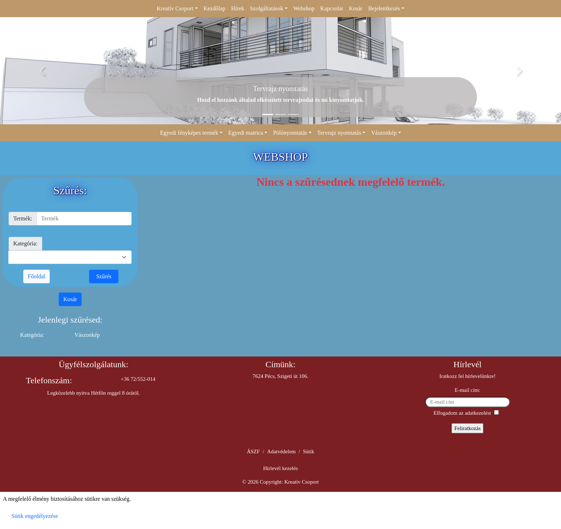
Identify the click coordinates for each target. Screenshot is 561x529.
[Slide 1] (267, 114)
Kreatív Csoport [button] (175, 8)
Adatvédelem (281, 451)
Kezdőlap (214, 8)
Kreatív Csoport (301, 482)
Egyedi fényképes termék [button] (189, 133)
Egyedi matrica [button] (245, 133)
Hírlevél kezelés (280, 468)
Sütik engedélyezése (34, 516)
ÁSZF (253, 451)
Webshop (303, 8)
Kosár (355, 8)
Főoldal (36, 276)
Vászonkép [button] (383, 133)
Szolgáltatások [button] (266, 8)
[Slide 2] (280, 114)
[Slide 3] (293, 114)
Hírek (237, 8)
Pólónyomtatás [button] (290, 133)
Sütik (308, 451)
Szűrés (104, 276)
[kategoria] (70, 257)
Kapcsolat (331, 8)
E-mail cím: (467, 390)
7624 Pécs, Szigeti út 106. (280, 376)
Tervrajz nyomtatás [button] (339, 133)
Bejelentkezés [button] (384, 8)
